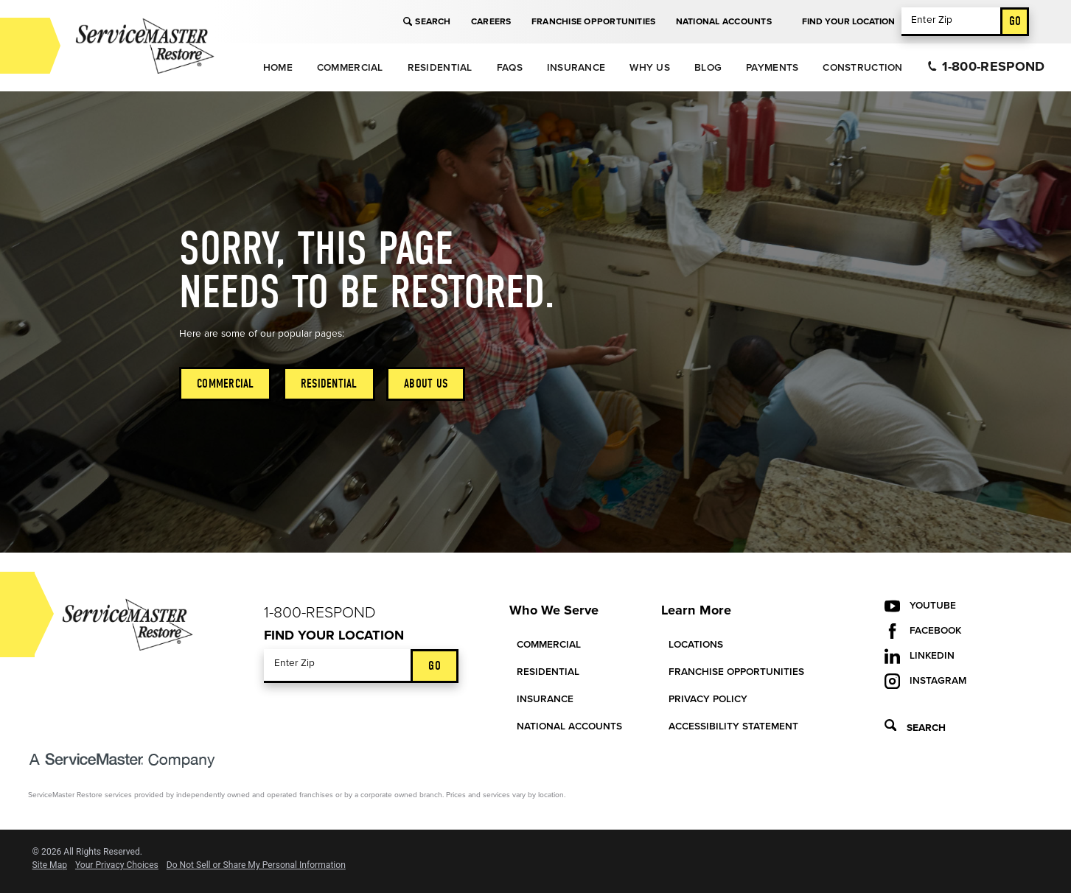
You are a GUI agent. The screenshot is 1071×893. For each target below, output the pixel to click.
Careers (491, 21)
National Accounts (724, 21)
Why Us (649, 68)
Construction (862, 68)
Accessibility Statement (733, 726)
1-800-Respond (986, 66)
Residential (440, 68)
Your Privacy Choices (116, 865)
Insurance (576, 68)
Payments (772, 68)
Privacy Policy (708, 699)
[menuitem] (277, 67)
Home (278, 68)
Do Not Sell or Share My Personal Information (256, 865)
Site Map (49, 865)
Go (1015, 21)
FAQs (510, 68)
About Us (425, 384)
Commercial (350, 68)
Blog (708, 68)
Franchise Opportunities (593, 21)
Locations (696, 645)
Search (427, 21)
